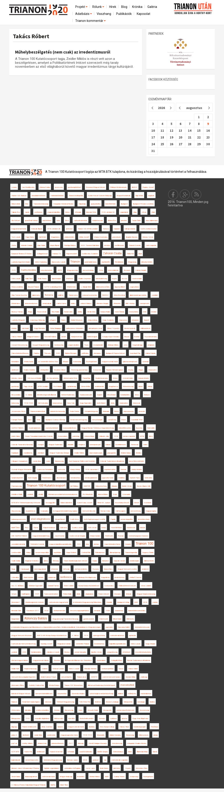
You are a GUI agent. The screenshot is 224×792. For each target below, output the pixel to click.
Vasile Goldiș (15, 561)
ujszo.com (59, 187)
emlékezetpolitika (42, 710)
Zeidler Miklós (79, 453)
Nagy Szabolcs (108, 320)
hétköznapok (92, 337)
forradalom (15, 362)
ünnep (155, 735)
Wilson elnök (15, 204)
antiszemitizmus (31, 303)
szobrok (14, 652)
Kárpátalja (82, 204)
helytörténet (47, 220)
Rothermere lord (59, 611)
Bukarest (105, 561)
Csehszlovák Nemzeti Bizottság (23, 644)
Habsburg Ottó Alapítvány (86, 577)
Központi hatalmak (123, 196)
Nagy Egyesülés (86, 403)
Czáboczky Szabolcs (90, 254)
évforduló (71, 752)
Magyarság (132, 262)
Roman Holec (105, 511)
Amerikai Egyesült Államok (46, 395)
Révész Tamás (17, 312)
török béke (148, 478)
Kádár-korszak (97, 220)
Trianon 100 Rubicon (18, 196)
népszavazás (129, 411)
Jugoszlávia (134, 287)
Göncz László (74, 669)
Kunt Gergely (32, 478)
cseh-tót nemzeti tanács (111, 677)
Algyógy (14, 727)
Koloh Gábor (15, 436)
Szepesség (134, 777)
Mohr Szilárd (68, 586)
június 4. (14, 735)
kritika (73, 303)
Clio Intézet (15, 220)
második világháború (42, 718)
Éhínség (56, 561)
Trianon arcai (72, 295)
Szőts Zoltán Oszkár (148, 229)
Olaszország (16, 511)
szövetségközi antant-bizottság (101, 694)
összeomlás (62, 694)
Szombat (147, 503)
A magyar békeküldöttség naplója (65, 511)
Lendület (155, 295)
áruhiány (92, 727)
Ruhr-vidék (151, 428)
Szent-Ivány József (84, 503)
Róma (116, 411)
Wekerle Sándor (26, 245)
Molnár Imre (42, 743)
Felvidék (109, 602)
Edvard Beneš (60, 519)
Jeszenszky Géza (18, 411)
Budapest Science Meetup (55, 420)
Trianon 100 (144, 543)
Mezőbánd (111, 395)
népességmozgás (95, 453)
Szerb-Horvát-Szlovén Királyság (100, 196)
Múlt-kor (98, 702)
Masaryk (117, 594)
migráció (117, 229)
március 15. (56, 254)
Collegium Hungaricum (19, 461)
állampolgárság (115, 552)
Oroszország (144, 710)
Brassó (126, 337)
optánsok (132, 635)
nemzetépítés (66, 677)
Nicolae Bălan (130, 677)
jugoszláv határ (107, 478)
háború (108, 445)
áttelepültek (44, 370)
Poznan (121, 536)
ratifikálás (85, 353)
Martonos (69, 279)
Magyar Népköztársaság (145, 594)
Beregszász (15, 718)
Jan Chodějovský (28, 187)
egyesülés (109, 627)
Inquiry (94, 561)
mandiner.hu (28, 453)
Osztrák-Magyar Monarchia (21, 469)
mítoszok (61, 469)
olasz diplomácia (152, 220)
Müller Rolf (15, 669)
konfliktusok (119, 245)
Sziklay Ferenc (119, 777)
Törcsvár (47, 353)
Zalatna (36, 353)
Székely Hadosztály (36, 685)
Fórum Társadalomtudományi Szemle (39, 436)
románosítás (75, 478)
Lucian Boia (37, 461)
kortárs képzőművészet (126, 710)
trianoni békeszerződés (136, 611)
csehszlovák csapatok (119, 760)
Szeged (41, 445)
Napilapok (15, 453)
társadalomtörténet (39, 196)
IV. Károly (28, 395)
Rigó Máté (139, 196)
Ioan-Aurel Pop (135, 353)
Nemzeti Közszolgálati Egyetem (23, 677)
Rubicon (14, 702)
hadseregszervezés (18, 519)
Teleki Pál (130, 254)
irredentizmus (119, 577)
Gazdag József (46, 644)
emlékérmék (99, 386)
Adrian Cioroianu (115, 735)
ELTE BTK (15, 752)
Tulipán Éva (15, 212)
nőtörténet (126, 652)
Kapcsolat (143, 14)
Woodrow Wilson (60, 370)
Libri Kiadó (25, 328)
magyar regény (151, 511)
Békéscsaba (58, 718)
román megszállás (42, 552)
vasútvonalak (137, 279)
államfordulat (56, 279)
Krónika (137, 7)
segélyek (151, 196)
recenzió (142, 411)
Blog (124, 7)
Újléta (46, 561)
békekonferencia (57, 743)
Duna (30, 420)
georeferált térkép (31, 220)
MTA (142, 436)
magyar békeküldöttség (40, 536)
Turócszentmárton (51, 594)
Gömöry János (16, 378)
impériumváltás (110, 469)
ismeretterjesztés (31, 760)
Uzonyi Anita (133, 312)
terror (130, 752)
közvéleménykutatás (143, 652)
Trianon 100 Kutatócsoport (46, 486)
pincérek (124, 220)
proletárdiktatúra (90, 262)
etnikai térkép (92, 320)
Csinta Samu (61, 303)
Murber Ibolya (126, 453)
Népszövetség (101, 486)
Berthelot (26, 735)
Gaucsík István (119, 561)
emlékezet (41, 752)
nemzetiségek (97, 420)
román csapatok (129, 436)
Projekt (81, 7)
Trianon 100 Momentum (73, 685)
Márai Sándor (95, 536)
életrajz (96, 544)
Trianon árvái (81, 677)
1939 (37, 594)
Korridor (14, 328)
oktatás (107, 245)
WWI (136, 602)
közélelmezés (121, 445)
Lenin (48, 461)
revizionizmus (99, 644)
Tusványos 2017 (32, 611)
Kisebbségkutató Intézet (34, 602)
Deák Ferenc (42, 279)
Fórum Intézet (103, 594)
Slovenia (57, 660)
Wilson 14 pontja (113, 328)
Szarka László (77, 528)
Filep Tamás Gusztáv (19, 295)
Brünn (140, 386)
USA (144, 312)
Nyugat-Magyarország (40, 345)
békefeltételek (110, 204)
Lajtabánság (71, 386)
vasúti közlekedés (85, 752)
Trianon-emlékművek (37, 411)
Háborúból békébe (57, 196)
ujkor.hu (124, 718)
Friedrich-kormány (101, 378)
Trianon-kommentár (90, 20)
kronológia (141, 702)
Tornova (106, 229)
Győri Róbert (101, 403)
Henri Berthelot (116, 528)
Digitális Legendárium (51, 768)
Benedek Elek (16, 611)
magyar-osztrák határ (110, 362)
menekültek (127, 685)
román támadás (80, 652)
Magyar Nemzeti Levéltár (127, 569)
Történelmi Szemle (37, 544)
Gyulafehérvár (30, 511)
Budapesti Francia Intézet (115, 353)
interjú (104, 528)
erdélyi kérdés (69, 237)
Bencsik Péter (91, 212)
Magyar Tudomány (56, 445)
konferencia (66, 577)
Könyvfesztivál (119, 295)
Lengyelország (112, 652)
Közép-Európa (54, 685)
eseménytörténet (52, 428)
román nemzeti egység (78, 420)
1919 (13, 270)
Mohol (115, 378)
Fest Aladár (57, 386)
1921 (79, 544)
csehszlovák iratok (80, 220)
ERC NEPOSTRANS (19, 536)
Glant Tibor (64, 785)
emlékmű (145, 569)
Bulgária (114, 486)
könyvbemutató (46, 270)
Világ (134, 212)
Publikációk (124, 14)
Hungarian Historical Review (63, 204)
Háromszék (103, 619)
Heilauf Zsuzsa (135, 577)
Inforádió (78, 212)
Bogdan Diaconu (131, 237)
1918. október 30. (108, 212)
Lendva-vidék (16, 552)
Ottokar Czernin (58, 669)
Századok (126, 494)
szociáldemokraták (18, 544)
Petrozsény (15, 710)
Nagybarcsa (113, 386)
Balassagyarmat (31, 777)
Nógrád (128, 544)
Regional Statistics (32, 561)
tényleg (130, 370)
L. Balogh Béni (86, 287)
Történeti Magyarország (65, 702)
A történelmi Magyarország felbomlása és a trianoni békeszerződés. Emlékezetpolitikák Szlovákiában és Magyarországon (56, 627)
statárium (40, 453)
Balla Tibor (29, 279)
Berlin (78, 594)
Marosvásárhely (17, 287)
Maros (123, 420)
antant (63, 337)
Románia (49, 295)
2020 (46, 611)
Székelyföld (85, 552)
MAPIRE (87, 486)
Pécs (26, 528)
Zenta (13, 245)
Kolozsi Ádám (103, 494)
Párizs (63, 320)
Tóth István (92, 528)
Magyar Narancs (33, 337)
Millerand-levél (145, 328)
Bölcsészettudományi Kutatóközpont (101, 685)
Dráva (137, 395)
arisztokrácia (61, 478)
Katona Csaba (45, 187)
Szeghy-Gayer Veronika (110, 337)
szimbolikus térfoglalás (72, 768)
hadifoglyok (26, 594)
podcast (96, 760)
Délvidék (71, 445)
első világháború (40, 519)
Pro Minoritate (87, 494)
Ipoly (58, 220)
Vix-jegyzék (107, 710)
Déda (112, 403)
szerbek (30, 494)
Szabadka (44, 511)
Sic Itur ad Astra (52, 378)
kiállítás (60, 295)
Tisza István (41, 312)
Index (145, 445)
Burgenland (15, 619)
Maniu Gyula (28, 362)
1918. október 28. (54, 229)
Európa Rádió (105, 312)
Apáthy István (96, 652)
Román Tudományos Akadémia (138, 660)
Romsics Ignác (72, 760)
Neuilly (40, 494)
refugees (53, 320)
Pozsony (95, 569)
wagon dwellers (73, 345)
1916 (27, 718)
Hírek (112, 7)
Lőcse (144, 212)
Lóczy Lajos (90, 768)
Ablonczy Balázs (35, 618)
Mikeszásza (143, 735)
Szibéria (44, 669)
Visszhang (104, 14)
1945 (58, 353)
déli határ (116, 768)
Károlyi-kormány (76, 337)
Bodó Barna (104, 768)
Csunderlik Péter (137, 420)
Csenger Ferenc (17, 420)
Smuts (14, 594)
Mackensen (71, 287)
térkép (150, 386)
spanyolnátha (95, 204)
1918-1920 (28, 403)
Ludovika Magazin (18, 320)
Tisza (86, 345)
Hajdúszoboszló (86, 395)
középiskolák (98, 345)
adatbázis (15, 370)
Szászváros (109, 586)
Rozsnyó (127, 270)
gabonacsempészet (130, 362)
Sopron (99, 395)
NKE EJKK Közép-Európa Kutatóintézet (52, 635)
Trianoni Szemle (135, 245)
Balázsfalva (108, 569)
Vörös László (135, 644)
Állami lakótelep (142, 752)
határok (41, 577)
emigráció (151, 345)
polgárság (52, 577)
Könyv (67, 212)
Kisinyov (147, 395)
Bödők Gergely (102, 752)
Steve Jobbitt (146, 586)
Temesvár (134, 445)
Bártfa (53, 785)
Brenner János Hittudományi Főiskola (25, 768)
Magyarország (72, 270)
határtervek (131, 528)
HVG (24, 652)
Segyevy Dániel (147, 552)
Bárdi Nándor (28, 577)
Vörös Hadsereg (41, 262)
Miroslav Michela (90, 669)
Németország (128, 386)
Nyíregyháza (148, 777)
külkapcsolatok (130, 229)
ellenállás (28, 710)
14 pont (128, 768)
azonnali (145, 362)
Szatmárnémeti (34, 428)
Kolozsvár (136, 403)
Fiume (35, 528)
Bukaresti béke (143, 378)
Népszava (123, 320)
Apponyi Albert (120, 287)
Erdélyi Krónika (136, 469)
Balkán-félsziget (71, 353)
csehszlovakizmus (117, 635)
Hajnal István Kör (56, 752)
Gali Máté (42, 237)
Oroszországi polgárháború (79, 611)
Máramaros (15, 303)
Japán (27, 212)
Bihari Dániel (117, 619)
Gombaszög (58, 345)
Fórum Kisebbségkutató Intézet (75, 561)
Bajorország (59, 461)
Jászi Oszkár (59, 536)
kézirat (153, 312)
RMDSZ (105, 295)
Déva (67, 220)
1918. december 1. (92, 469)
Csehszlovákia (28, 270)
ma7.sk (14, 743)
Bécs (151, 436)
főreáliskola (119, 262)
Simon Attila (85, 386)
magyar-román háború (41, 660)
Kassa (121, 669)
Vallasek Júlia (104, 436)
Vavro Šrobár (119, 312)
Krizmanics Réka (17, 685)
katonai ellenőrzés (69, 428)
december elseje (144, 519)
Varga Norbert (71, 552)
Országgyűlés (50, 503)
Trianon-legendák (131, 552)
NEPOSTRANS (17, 428)
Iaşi (105, 760)
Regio (13, 569)
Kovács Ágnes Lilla (143, 486)
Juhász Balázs (85, 303)
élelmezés (130, 619)
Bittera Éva (112, 220)
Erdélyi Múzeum (77, 320)
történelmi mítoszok (142, 627)
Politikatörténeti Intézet (127, 586)
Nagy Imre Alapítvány (140, 718)
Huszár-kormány (150, 337)
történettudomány (68, 395)
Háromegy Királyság (37, 320)
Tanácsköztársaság (40, 204)
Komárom (97, 353)
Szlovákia (15, 577)
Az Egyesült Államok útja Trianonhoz (78, 660)
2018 (145, 602)
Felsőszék (109, 536)
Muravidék (101, 735)
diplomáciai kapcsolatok (138, 295)
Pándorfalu (86, 378)
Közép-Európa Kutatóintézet (88, 586)
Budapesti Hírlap (123, 602)
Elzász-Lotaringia (112, 702)
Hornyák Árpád (36, 229)
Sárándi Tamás (53, 586)
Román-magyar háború (19, 660)
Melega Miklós (113, 345)
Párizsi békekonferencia (19, 353)
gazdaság (15, 386)
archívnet (69, 229)
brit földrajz (74, 486)
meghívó (82, 445)
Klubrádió (106, 411)
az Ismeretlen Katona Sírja (48, 362)
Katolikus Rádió (16, 494)
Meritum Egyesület (36, 586)
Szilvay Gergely (140, 270)
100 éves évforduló (34, 378)
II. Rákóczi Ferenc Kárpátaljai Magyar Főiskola (28, 785)
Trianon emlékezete (29, 727)
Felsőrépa (154, 727)
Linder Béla (38, 735)
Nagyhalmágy (137, 345)
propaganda (111, 453)
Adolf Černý (15, 528)
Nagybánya (55, 237)
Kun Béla (71, 718)
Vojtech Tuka (135, 478)
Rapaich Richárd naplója (114, 370)
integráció (135, 320)
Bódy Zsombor (47, 727)
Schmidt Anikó (127, 378)
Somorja (102, 718)
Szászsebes (62, 436)
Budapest (124, 204)
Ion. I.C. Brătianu (17, 586)
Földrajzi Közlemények (118, 187)
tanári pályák (46, 303)
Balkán (120, 694)
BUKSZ (134, 187)
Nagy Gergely (150, 644)
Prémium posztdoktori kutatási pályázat (62, 494)
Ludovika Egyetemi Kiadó (20, 262)
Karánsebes (123, 403)
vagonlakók (124, 212)
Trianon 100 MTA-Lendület (88, 229)
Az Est (124, 279)
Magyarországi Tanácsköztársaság (65, 619)
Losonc (14, 187)
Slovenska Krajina (78, 694)
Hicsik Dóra (91, 312)
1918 (116, 436)
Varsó (80, 710)
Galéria (152, 7)
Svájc (115, 494)
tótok (38, 420)
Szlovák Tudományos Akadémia (112, 461)
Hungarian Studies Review (136, 743)
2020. (85, 760)
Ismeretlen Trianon (82, 644)
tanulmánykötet (17, 478)
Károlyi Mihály (75, 469)
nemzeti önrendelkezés (43, 694)
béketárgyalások (40, 569)
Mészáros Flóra (141, 768)
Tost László (15, 237)
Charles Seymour (84, 279)
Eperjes (60, 727)
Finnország (130, 735)
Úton (26, 204)
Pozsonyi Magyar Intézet (95, 187)
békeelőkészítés (125, 428)
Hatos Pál (28, 752)
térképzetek (128, 702)
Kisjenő (146, 320)
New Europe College (107, 727)
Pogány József (148, 187)
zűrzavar (48, 702)
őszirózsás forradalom (45, 469)
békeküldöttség (101, 279)
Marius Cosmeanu (100, 237)
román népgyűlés (127, 519)
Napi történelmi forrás (112, 544)
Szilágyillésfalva (116, 660)
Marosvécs (152, 370)
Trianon (75, 261)
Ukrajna (65, 362)
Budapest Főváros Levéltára (143, 204)
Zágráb (113, 519)
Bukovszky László (58, 262)
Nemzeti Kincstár (88, 511)
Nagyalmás (105, 577)
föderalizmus (100, 552)
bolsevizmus (57, 403)
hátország (15, 403)
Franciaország (16, 486)
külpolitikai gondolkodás (117, 644)
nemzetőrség (136, 511)
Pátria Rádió (67, 594)
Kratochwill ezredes (87, 718)
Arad (140, 254)
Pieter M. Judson (103, 503)
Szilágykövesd (42, 254)
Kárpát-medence (49, 528)
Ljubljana (113, 718)
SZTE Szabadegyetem (53, 287)
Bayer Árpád (54, 245)
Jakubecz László (52, 652)
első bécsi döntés (81, 569)
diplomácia (36, 295)
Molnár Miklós (94, 777)
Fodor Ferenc (74, 411)
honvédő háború (50, 337)
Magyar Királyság (66, 777)
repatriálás (57, 552)
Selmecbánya (118, 752)
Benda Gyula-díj (129, 328)
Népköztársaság (30, 669)
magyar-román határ (18, 229)
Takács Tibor (124, 727)
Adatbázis (84, 14)
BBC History (130, 303)
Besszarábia (15, 395)
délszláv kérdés (146, 262)
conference (38, 212)
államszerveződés (103, 287)
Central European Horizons (138, 536)
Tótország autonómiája (79, 370)
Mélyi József (84, 237)
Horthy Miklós (27, 743)
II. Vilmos (75, 635)
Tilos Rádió (55, 312)
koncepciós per (95, 445)
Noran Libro (68, 312)
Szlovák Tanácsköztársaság (22, 445)
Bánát (155, 752)
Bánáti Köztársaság (57, 411)
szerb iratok (51, 735)
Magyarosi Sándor (64, 644)
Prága (30, 312)
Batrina (152, 702)
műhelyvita (132, 694)
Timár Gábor (15, 777)
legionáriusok (15, 760)
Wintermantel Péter (70, 378)
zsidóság (143, 677)
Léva (125, 345)
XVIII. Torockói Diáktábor (90, 245)
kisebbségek (134, 561)
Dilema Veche (149, 561)
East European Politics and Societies (82, 461)
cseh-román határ (48, 777)
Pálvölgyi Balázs (70, 245)
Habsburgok (24, 569)
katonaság (77, 362)
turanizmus (119, 611)
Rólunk (98, 7)
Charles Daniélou (29, 370)
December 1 (15, 602)
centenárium (101, 660)
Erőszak (66, 569)
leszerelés (80, 777)
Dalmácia (63, 528)
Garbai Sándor (150, 353)
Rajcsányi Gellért (124, 627)
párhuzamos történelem (75, 328)
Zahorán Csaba (112, 253)
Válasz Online (133, 669)
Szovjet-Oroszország (19, 345)
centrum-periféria (108, 669)
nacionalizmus (146, 694)
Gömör (136, 503)
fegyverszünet (71, 254)
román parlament (91, 478)
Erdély (80, 312)
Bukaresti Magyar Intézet (20, 694)
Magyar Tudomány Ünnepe (59, 453)
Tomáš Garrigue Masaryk (97, 743)
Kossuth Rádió (93, 710)
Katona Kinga (89, 436)
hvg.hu (114, 279)
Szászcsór (97, 370)
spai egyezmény (99, 635)
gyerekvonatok (88, 619)
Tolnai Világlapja (55, 328)
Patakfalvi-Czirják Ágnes (31, 702)
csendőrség (112, 420)
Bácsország (69, 710)
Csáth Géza (74, 519)
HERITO (94, 677)
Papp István (28, 386)
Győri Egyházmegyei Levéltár (94, 519)
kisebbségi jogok (140, 727)
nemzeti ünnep (88, 270)
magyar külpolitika (53, 212)
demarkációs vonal (95, 328)
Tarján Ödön (136, 220)
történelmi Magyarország (53, 760)
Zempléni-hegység (91, 411)
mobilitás (121, 478)
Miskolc (128, 594)
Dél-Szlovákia (43, 403)
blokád (142, 528)
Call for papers (121, 511)
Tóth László (15, 279)
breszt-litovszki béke (136, 461)
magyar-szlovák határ (76, 727)
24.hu (101, 270)
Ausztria (139, 428)
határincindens (36, 652)
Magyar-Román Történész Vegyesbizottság (97, 428)
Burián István (127, 486)
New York (71, 403)
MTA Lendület (43, 386)
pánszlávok (116, 237)
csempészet (144, 303)
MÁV (107, 777)
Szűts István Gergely (77, 536)
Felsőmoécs (46, 478)
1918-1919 (87, 735)
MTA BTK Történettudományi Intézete (25, 503)
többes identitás (66, 503)
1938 (107, 611)
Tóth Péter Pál (84, 702)
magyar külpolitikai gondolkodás (60, 544)
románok (97, 611)
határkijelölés (125, 395)
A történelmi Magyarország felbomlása (87, 602)
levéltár (136, 337)
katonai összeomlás (89, 295)
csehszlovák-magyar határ (58, 602)
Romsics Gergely (102, 303)
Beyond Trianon (33, 287)
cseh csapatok (151, 245)
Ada (87, 544)
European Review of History (21, 254)
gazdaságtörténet (74, 187)
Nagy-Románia (39, 328)
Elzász (67, 652)
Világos (140, 370)
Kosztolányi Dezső (122, 503)
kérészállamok (113, 270)
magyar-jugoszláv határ (69, 735)
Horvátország (117, 743)
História (57, 710)
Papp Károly (29, 237)
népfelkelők (106, 262)
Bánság (80, 743)
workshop (75, 436)
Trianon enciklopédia (76, 196)
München (117, 303)
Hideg (28, 552)
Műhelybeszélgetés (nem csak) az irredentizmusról (62, 52)
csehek (155, 602)
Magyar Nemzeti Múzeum (21, 635)
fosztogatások (91, 362)
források (123, 469)
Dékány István (147, 237)
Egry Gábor (41, 245)
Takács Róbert (31, 36)
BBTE (60, 270)
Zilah (153, 212)
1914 (86, 635)
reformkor (54, 569)
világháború (89, 594)
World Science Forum (48, 677)
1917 (70, 743)
